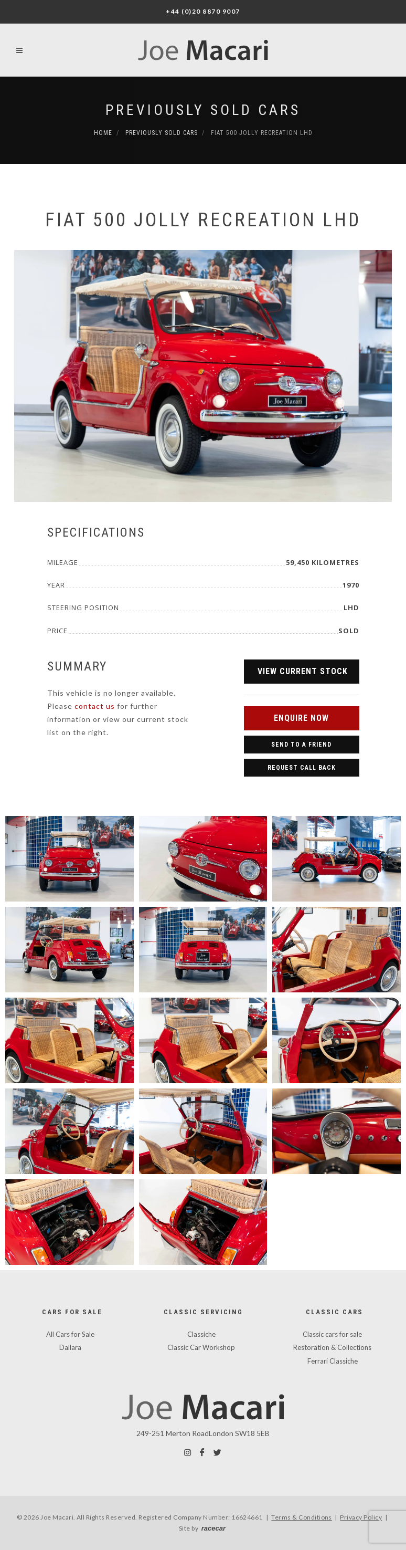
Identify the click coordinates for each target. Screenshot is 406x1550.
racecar (213, 1528)
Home (103, 133)
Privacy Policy (361, 1517)
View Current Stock (303, 671)
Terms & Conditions (301, 1517)
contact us (94, 705)
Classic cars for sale (332, 1334)
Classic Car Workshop (201, 1347)
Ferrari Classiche (332, 1361)
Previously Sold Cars (203, 110)
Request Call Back (302, 767)
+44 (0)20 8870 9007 (203, 11)
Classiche (201, 1334)
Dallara (70, 1347)
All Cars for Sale (70, 1334)
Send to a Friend (301, 744)
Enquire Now (301, 718)
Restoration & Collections (332, 1347)
